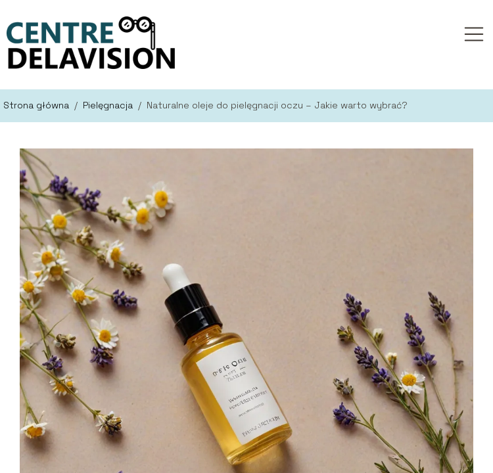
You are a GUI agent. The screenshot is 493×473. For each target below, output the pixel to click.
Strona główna (37, 105)
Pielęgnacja (109, 105)
